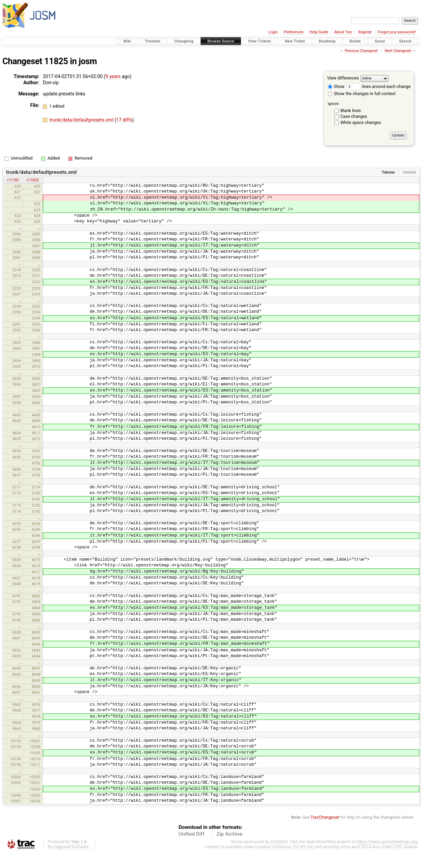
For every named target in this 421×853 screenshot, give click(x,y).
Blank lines (350, 110)
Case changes (353, 116)
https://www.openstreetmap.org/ (387, 841)
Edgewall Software (71, 846)
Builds (355, 41)
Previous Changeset (361, 51)
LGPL (398, 846)
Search (405, 41)
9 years (113, 76)
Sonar (380, 41)
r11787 (13, 180)
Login (273, 32)
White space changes (360, 122)
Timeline (152, 41)
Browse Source (221, 41)
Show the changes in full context (362, 93)
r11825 (33, 180)
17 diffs (124, 120)
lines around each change (378, 86)
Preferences (293, 32)
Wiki (127, 41)
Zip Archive (229, 834)
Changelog (183, 41)
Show (336, 86)
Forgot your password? (397, 32)
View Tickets (259, 41)
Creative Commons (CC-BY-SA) (284, 846)
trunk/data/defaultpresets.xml (82, 120)
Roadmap (327, 41)
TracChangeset (325, 817)
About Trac (343, 32)
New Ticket (295, 41)
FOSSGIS (278, 841)
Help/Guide (319, 32)
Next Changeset (398, 51)
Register (365, 32)
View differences (343, 77)
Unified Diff (192, 834)
